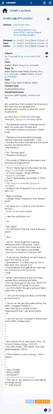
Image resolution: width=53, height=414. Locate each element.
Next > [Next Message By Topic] (35, 43)
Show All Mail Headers (24, 35)
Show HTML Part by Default (27, 32)
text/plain (9, 95)
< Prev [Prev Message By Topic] (26, 43)
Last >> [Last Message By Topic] (43, 43)
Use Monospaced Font (24, 30)
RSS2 (46, 401)
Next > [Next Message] (35, 40)
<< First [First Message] (17, 40)
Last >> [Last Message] (43, 40)
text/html (32, 95)
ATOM (30, 401)
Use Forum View (21, 25)
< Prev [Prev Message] (26, 40)
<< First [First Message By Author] (17, 46)
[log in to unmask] (29, 65)
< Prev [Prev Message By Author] (26, 46)
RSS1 (38, 401)
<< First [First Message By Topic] (17, 43)
